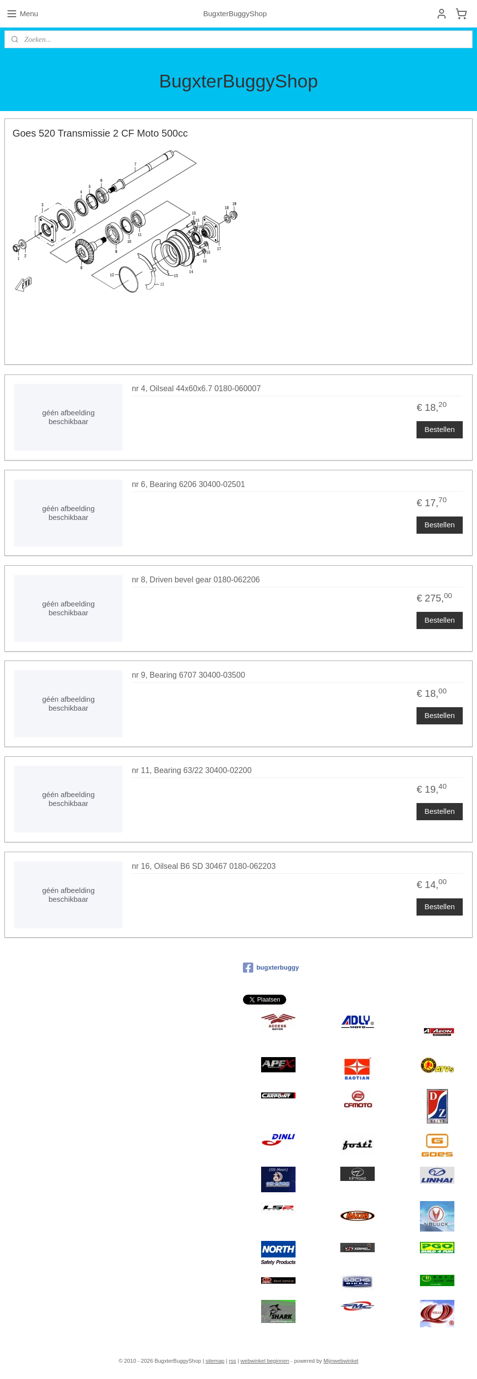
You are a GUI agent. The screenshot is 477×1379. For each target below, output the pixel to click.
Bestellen (439, 429)
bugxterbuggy (271, 968)
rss (232, 1361)
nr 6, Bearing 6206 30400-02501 (188, 484)
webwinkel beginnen (264, 1361)
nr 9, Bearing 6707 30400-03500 (188, 675)
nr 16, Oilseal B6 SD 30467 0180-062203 (204, 866)
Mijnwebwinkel (341, 1361)
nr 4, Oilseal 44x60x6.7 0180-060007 (196, 388)
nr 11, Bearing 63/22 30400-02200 (192, 770)
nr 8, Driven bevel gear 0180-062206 (196, 579)
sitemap (215, 1361)
